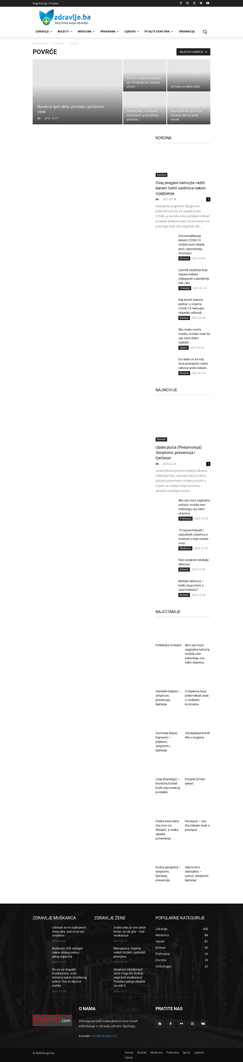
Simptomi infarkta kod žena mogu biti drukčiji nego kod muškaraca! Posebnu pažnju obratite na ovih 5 (129, 977)
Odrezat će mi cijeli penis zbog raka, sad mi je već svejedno (69, 931)
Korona (161, 174)
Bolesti (184, 318)
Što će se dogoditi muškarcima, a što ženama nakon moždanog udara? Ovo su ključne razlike (69, 977)
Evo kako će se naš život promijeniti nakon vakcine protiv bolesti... (193, 364)
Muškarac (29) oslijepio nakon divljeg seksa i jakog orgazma (67, 952)
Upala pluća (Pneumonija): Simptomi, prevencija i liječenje (179, 452)
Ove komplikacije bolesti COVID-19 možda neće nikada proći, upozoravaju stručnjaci (191, 244)
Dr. (39, 118)
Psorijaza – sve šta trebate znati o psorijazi (197, 825)
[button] (204, 31)
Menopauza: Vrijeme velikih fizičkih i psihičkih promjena (130, 952)
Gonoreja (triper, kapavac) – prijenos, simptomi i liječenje (167, 741)
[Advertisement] (154, 17)
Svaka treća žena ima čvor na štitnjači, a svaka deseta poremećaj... (167, 829)
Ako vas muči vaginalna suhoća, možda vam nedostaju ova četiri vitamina (197, 653)
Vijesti (183, 347)
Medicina (185, 548)
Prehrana (58, 43)
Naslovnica (40, 43)
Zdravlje (185, 288)
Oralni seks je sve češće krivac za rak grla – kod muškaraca (130, 931)
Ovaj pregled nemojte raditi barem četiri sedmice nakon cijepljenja (181, 188)
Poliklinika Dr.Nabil (168, 645)
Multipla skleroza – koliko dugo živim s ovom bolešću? (191, 585)
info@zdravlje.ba (103, 1036)
